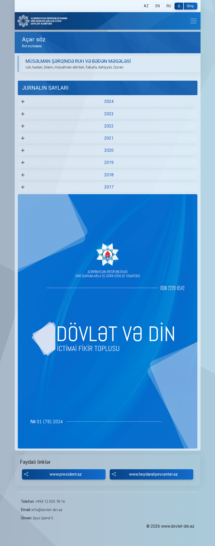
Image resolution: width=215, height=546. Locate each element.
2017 (109, 187)
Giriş (184, 6)
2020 (109, 150)
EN (157, 6)
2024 (109, 101)
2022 (109, 126)
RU (168, 6)
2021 (109, 138)
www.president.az (53, 474)
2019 (109, 162)
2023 (109, 113)
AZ (146, 6)
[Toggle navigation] (194, 21)
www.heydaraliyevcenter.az (145, 474)
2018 (109, 174)
